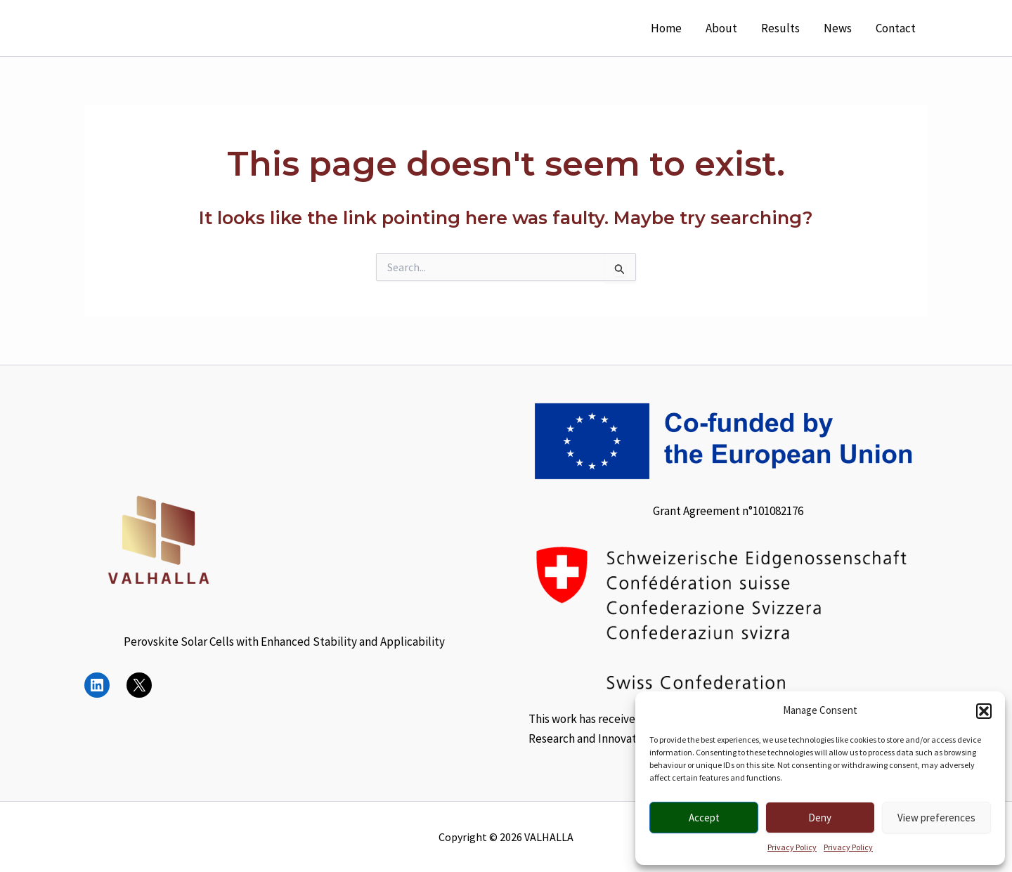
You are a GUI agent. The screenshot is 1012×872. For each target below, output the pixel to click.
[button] (984, 711)
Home (666, 28)
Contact (896, 28)
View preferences (936, 817)
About (721, 28)
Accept (704, 817)
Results (780, 28)
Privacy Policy (792, 847)
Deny (819, 817)
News (838, 28)
